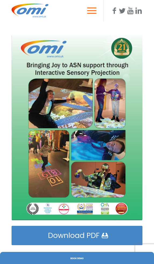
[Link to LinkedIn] (138, 11)
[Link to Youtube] (130, 11)
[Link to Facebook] (114, 11)
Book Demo (77, 258)
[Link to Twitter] (122, 11)
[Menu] (89, 11)
